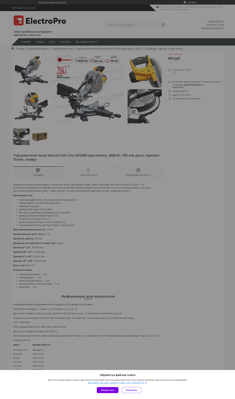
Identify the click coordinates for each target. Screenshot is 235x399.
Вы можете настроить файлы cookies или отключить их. (116, 383)
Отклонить (131, 390)
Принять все (107, 390)
